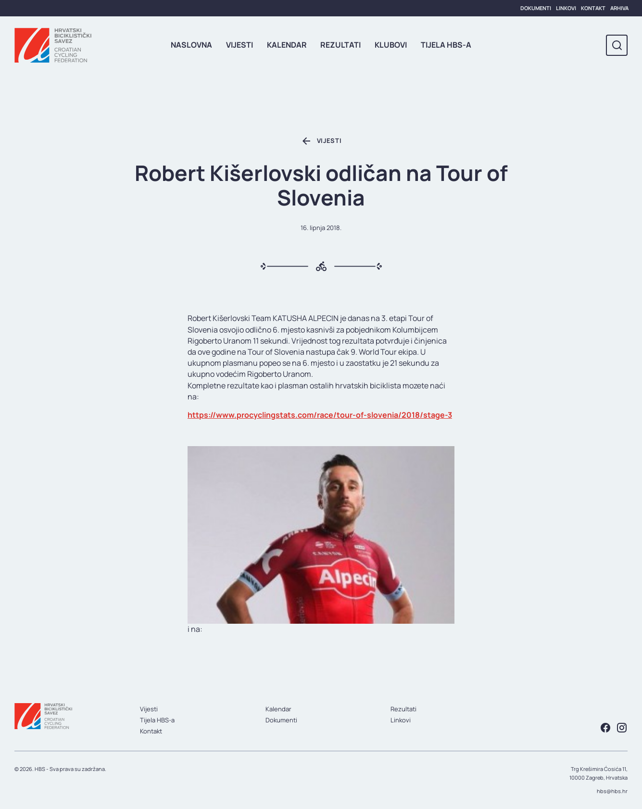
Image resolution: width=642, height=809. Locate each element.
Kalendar (287, 44)
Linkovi (566, 8)
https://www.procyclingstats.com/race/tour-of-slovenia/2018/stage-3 (320, 415)
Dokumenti (535, 8)
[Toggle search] (617, 45)
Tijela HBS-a (446, 44)
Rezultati (340, 44)
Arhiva (619, 8)
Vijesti (239, 44)
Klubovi (391, 44)
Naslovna (191, 44)
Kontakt (593, 8)
